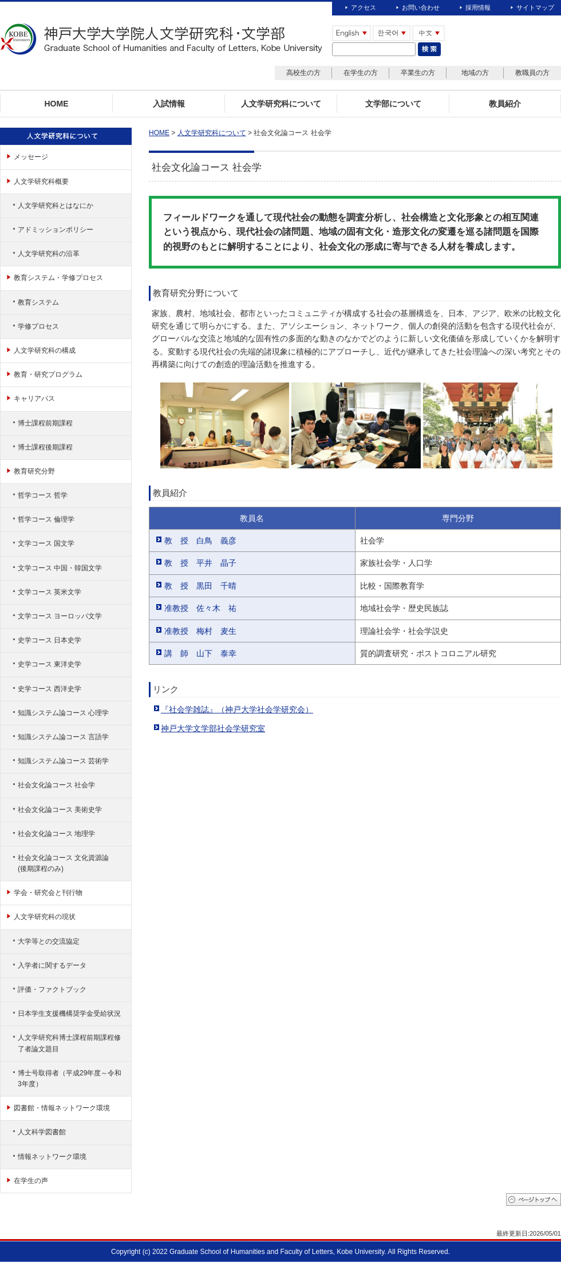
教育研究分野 (34, 471)
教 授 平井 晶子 (200, 562)
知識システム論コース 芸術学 (63, 761)
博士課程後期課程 (45, 447)
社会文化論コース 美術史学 (60, 810)
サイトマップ (535, 7)
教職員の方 (532, 73)
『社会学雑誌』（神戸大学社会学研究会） (237, 709)
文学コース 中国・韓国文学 (60, 568)
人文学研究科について (211, 133)
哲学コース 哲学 (43, 495)
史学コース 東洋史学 (49, 664)
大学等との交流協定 (49, 941)
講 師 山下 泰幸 (200, 653)
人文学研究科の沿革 (49, 254)
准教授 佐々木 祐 (200, 608)
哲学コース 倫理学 (46, 519)
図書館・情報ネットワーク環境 (62, 1108)
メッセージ (31, 157)
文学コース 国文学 (46, 543)
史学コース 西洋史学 (49, 689)
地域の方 (475, 73)
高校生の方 (303, 73)
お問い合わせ (421, 7)
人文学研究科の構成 (45, 350)
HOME (159, 133)
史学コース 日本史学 (49, 640)
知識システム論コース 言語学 (63, 737)
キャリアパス (34, 399)
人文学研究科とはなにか (55, 206)
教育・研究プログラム (48, 374)
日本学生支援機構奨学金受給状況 (69, 1013)
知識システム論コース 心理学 (63, 713)
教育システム (38, 302)
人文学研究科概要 (41, 182)
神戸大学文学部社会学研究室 (213, 728)
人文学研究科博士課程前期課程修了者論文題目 (69, 1043)
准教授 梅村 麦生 (200, 631)
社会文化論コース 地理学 (56, 834)
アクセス (363, 7)
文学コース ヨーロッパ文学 (60, 616)
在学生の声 (31, 1181)
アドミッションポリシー (55, 230)
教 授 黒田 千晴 (200, 585)
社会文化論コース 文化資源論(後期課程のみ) (63, 863)
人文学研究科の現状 (45, 917)
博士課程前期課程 (45, 423)
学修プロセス (38, 326)
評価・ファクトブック (52, 989)
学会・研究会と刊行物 (48, 893)
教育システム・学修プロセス (58, 278)
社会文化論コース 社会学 (56, 785)
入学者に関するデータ (52, 965)
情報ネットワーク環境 (52, 1157)
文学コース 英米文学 (49, 592)
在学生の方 (360, 73)
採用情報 (478, 7)
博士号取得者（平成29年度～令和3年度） (69, 1078)
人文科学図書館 (42, 1132)
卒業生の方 (418, 73)
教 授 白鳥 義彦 (200, 540)
